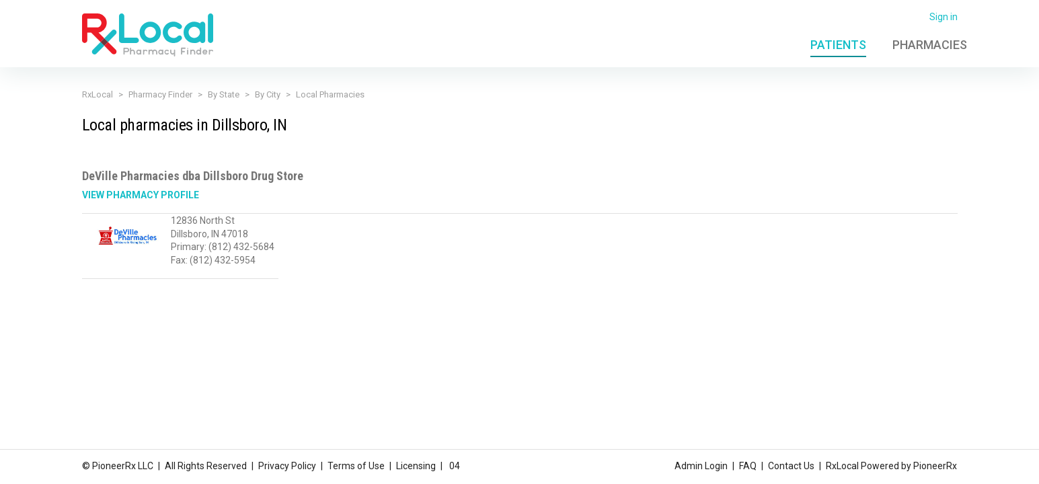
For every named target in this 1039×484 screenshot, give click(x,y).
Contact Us (791, 465)
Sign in (943, 16)
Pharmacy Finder (160, 94)
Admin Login (701, 465)
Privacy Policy (287, 465)
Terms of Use (356, 465)
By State (223, 94)
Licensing (416, 465)
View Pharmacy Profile (140, 195)
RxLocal (97, 94)
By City (267, 94)
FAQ (748, 465)
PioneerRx (935, 465)
